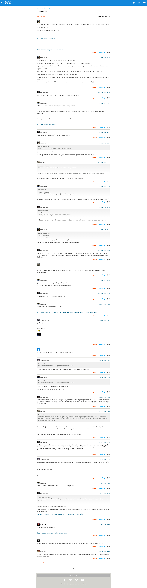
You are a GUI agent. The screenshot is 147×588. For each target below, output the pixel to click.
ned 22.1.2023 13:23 (104, 442)
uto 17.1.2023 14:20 (104, 304)
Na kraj (107, 16)
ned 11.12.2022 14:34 (104, 293)
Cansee (42, 162)
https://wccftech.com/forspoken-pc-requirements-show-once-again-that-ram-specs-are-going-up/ (67, 312)
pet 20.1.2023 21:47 (104, 320)
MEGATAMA (43, 22)
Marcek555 (43, 350)
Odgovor (94, 52)
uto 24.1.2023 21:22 (104, 459)
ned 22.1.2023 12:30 (104, 411)
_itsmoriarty (44, 320)
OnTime (43, 525)
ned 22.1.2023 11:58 (104, 397)
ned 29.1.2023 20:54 (104, 551)
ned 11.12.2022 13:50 (104, 250)
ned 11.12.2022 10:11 (104, 132)
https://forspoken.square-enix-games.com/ (50, 50)
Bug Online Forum (8, 2)
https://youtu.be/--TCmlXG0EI (46, 38)
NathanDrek (44, 92)
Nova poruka (41, 16)
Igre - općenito (43, 8)
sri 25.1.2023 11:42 (105, 493)
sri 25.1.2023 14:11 (105, 541)
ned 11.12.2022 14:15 (104, 280)
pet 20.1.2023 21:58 (104, 360)
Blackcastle (43, 551)
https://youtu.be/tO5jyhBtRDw (46, 124)
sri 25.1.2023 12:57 (105, 525)
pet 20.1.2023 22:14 (104, 377)
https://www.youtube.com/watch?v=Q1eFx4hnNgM (52, 533)
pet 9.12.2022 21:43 (104, 22)
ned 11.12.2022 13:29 (104, 143)
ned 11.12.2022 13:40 (104, 207)
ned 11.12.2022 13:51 (104, 265)
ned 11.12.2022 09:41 (104, 103)
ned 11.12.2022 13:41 (104, 230)
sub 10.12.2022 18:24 (104, 92)
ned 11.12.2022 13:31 (104, 162)
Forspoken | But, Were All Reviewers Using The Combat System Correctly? (60, 514)
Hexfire (42, 541)
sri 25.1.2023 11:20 (105, 483)
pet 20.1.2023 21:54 (104, 350)
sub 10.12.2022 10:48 (104, 58)
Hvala (101, 52)
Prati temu (101, 16)
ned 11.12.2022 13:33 (104, 186)
